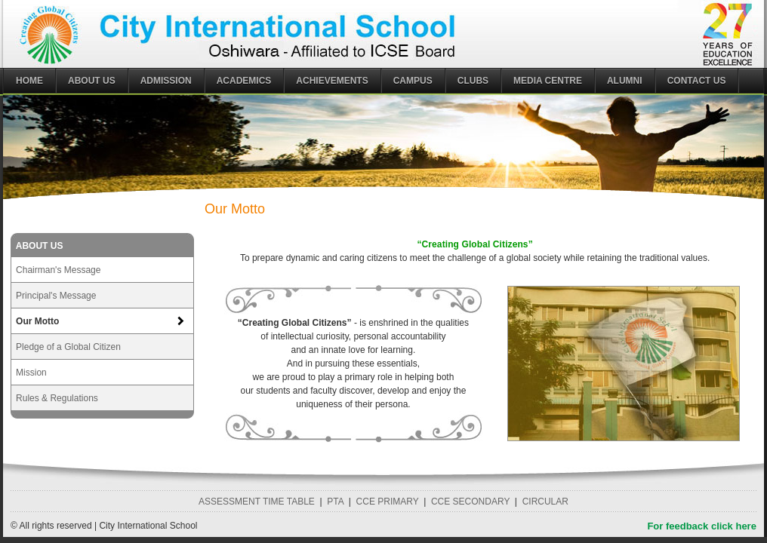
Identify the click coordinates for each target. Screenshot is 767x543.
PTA (335, 501)
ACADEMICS (244, 80)
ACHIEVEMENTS (332, 80)
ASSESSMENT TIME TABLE (257, 501)
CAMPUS (413, 80)
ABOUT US (92, 80)
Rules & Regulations (57, 398)
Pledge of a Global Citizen (68, 347)
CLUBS (472, 80)
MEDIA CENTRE (547, 80)
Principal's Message (56, 295)
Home (29, 80)
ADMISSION (166, 80)
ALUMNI (624, 80)
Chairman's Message (58, 270)
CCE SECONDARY (470, 501)
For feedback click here (701, 526)
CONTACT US (696, 80)
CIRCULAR (545, 501)
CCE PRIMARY (387, 501)
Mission (31, 372)
